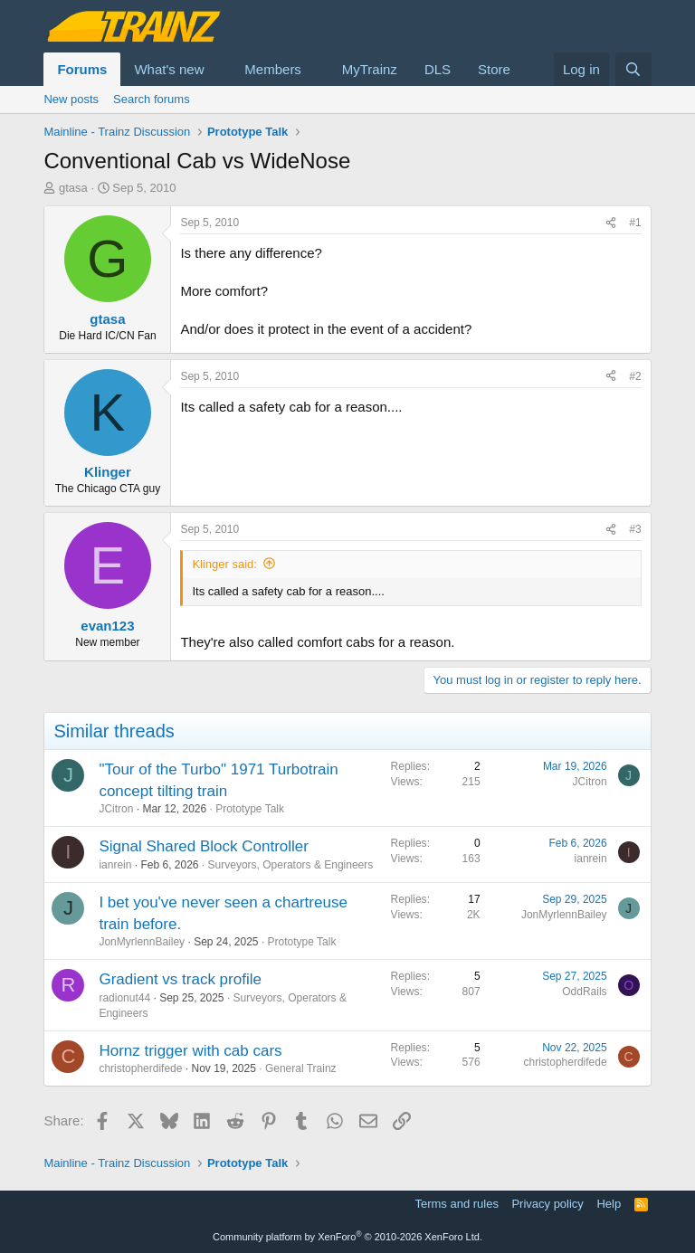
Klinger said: (224, 564)
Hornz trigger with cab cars (190, 1050)
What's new (169, 69)
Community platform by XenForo (347, 1236)
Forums (82, 69)
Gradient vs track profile (180, 979)
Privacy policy (547, 1203)
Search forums (151, 99)
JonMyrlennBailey (142, 941)
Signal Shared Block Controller (204, 846)
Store (494, 69)
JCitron (116, 808)
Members (272, 69)
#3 (635, 529)
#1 (635, 222)
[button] (218, 69)
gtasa (73, 188)
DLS (437, 69)
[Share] (611, 223)
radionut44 (124, 998)
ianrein (115, 865)
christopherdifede (140, 1068)
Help (608, 1203)
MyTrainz (369, 69)
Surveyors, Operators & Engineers (291, 865)
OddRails (584, 991)
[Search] (633, 69)
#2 (635, 376)
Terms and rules (456, 1203)
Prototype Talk (249, 808)
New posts (71, 99)
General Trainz (301, 1068)
